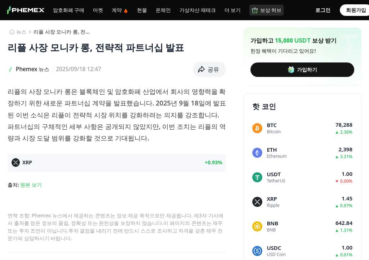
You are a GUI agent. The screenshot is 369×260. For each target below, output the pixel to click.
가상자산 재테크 (197, 9)
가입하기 (302, 69)
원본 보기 (31, 184)
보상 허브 (266, 9)
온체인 (163, 9)
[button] (209, 69)
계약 (120, 9)
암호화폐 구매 (68, 9)
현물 (142, 9)
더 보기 (232, 9)
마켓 (98, 9)
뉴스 (21, 31)
